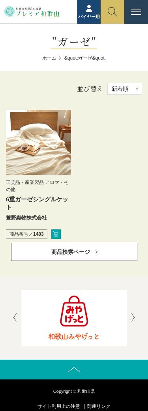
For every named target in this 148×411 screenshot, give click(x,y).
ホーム (49, 58)
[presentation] (15, 318)
